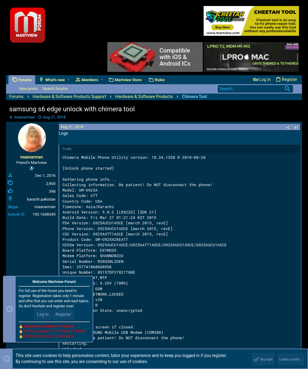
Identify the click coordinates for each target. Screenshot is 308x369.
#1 (296, 127)
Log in (42, 315)
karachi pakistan (41, 199)
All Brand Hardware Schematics (48, 338)
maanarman (24, 117)
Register (63, 315)
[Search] (255, 89)
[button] (69, 80)
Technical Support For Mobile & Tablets (54, 333)
